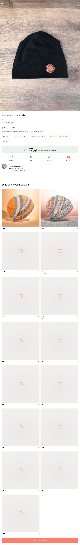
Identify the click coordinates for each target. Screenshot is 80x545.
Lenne (17, 136)
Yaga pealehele (40, 540)
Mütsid (5, 141)
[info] (38, 136)
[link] (69, 158)
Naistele (52, 136)
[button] (11, 158)
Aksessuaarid (63, 136)
